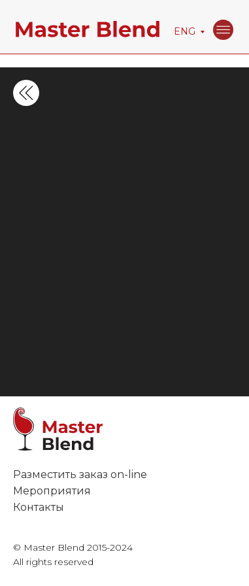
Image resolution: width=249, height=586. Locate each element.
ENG (184, 31)
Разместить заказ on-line (80, 474)
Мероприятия (52, 491)
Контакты (38, 507)
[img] (223, 30)
